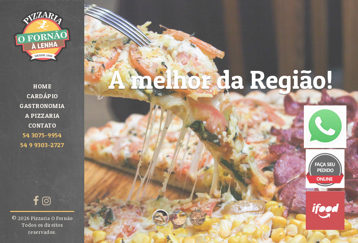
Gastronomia (42, 105)
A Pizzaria (42, 115)
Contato (42, 125)
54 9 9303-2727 (42, 144)
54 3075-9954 (42, 135)
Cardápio (42, 96)
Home (42, 86)
